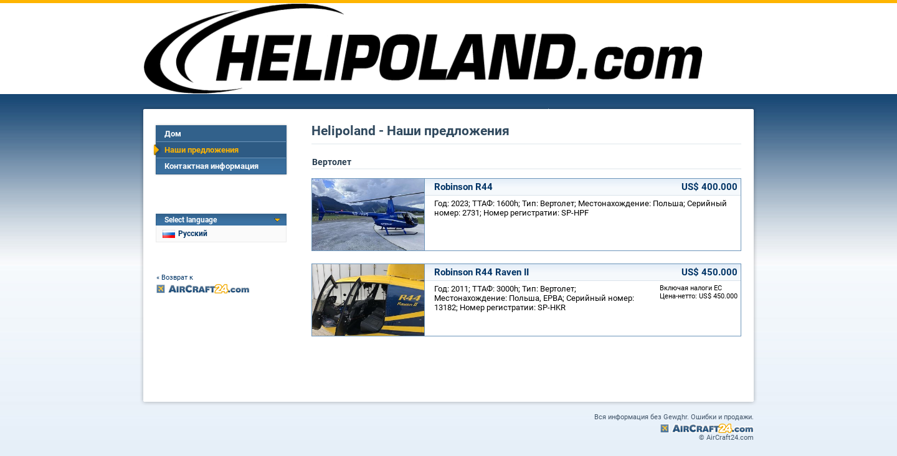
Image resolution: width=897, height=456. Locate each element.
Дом (172, 133)
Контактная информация (211, 166)
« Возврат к (174, 277)
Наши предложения (201, 149)
